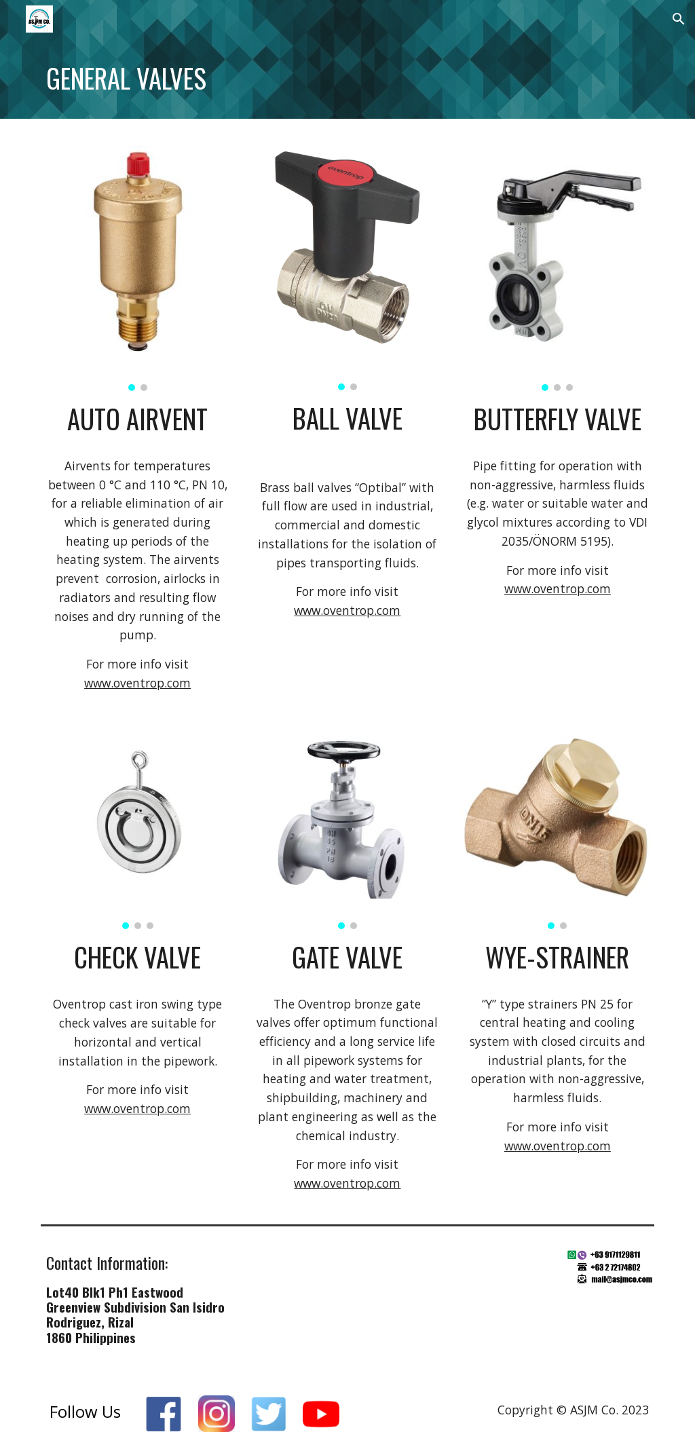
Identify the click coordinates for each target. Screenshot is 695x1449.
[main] (348, 78)
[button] (678, 19)
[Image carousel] (138, 263)
